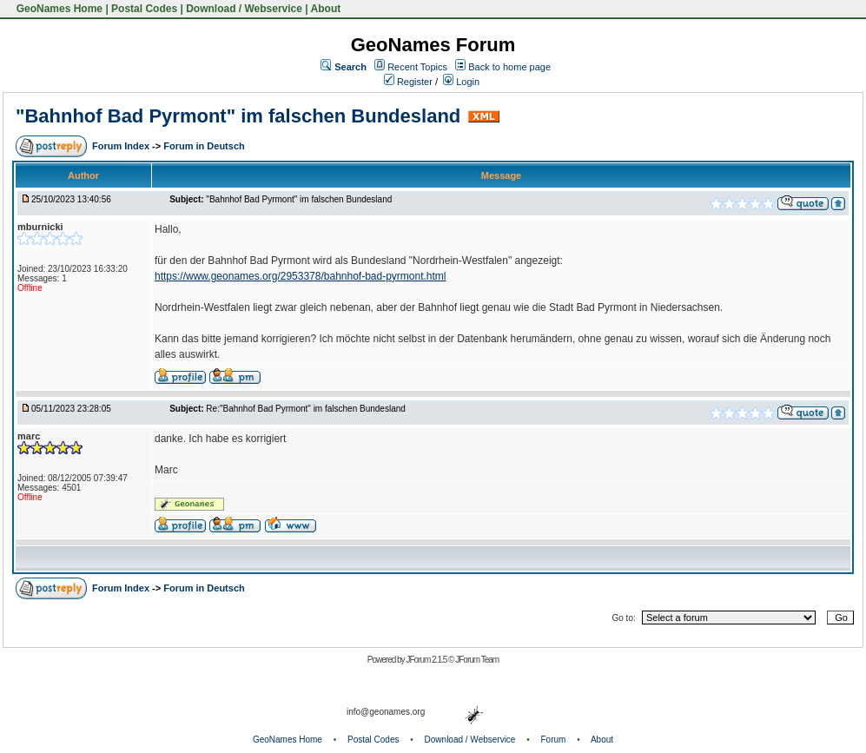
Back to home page (509, 67)
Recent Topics (417, 67)
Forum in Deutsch (204, 146)
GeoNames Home (57, 9)
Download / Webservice (244, 9)
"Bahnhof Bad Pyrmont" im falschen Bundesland (238, 116)
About (326, 9)
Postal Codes (144, 9)
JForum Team (477, 659)
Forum (553, 739)
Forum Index (122, 146)
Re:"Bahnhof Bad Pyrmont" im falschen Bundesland (305, 408)
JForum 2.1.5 (427, 659)
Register (408, 81)
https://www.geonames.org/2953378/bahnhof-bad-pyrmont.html (300, 276)
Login (461, 81)
